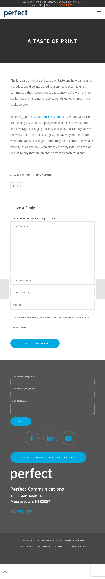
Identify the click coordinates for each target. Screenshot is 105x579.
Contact (66, 5)
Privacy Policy (79, 546)
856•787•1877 (75, 1)
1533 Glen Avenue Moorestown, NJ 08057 (43, 1)
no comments (42, 175)
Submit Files (36, 5)
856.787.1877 (21, 511)
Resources (51, 5)
